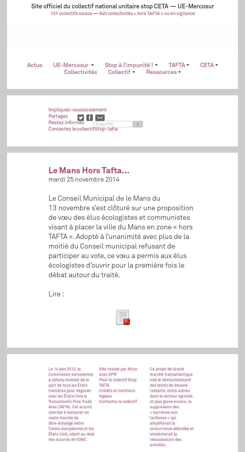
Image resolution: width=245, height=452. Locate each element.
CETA (209, 65)
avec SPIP (108, 375)
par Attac (129, 369)
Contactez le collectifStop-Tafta (83, 129)
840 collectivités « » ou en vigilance (147, 13)
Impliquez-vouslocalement (77, 109)
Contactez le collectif (118, 402)
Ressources (163, 72)
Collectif (121, 72)
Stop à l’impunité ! (131, 65)
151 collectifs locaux (71, 13)
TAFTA (179, 65)
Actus (34, 65)
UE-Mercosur (73, 65)
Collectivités (80, 72)
